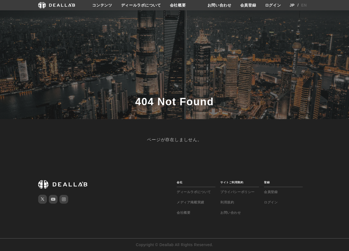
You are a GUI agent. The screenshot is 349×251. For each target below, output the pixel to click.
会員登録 (248, 5)
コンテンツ (102, 5)
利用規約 (227, 202)
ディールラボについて (141, 5)
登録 (267, 182)
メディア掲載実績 (190, 202)
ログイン (273, 5)
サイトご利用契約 (231, 182)
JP (292, 5)
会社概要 (178, 5)
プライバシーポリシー (237, 192)
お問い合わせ (219, 5)
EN (304, 5)
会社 (179, 182)
